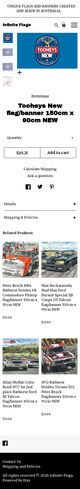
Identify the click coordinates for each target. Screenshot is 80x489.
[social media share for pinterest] (51, 187)
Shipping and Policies (22, 466)
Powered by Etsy (16, 480)
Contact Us (12, 461)
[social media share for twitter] (40, 187)
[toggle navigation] (74, 25)
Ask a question (40, 176)
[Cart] (64, 26)
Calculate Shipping (40, 169)
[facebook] (5, 443)
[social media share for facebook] (28, 187)
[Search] (56, 26)
